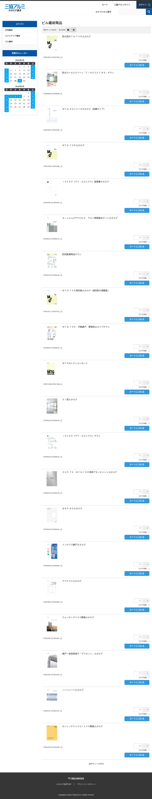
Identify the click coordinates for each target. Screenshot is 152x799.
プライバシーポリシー (86, 784)
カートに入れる (137, 65)
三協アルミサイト (122, 5)
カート (105, 5)
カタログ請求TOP (63, 784)
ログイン (143, 5)
